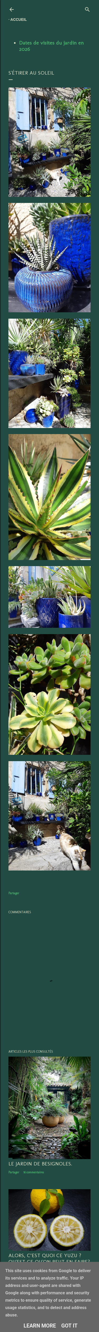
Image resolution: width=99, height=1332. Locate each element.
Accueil (18, 19)
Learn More (39, 1326)
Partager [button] (13, 893)
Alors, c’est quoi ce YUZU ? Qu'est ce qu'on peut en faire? (49, 1258)
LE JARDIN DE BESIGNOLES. (40, 1163)
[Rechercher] (87, 8)
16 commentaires (33, 1172)
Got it (69, 1326)
